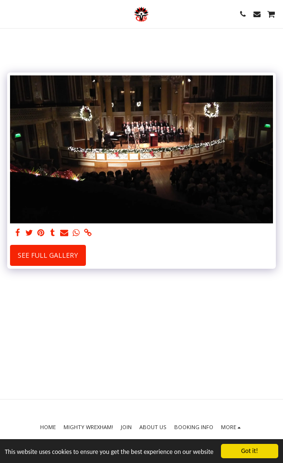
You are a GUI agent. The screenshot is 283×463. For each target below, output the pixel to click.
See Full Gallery (48, 255)
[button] (10, 13)
